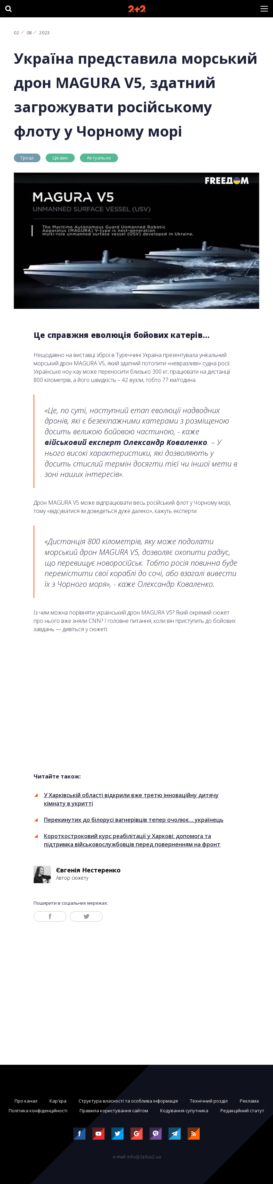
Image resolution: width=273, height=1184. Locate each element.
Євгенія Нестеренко (88, 870)
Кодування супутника (184, 1110)
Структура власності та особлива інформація (128, 1101)
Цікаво (60, 158)
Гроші (27, 158)
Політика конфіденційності (38, 1110)
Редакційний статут (242, 1110)
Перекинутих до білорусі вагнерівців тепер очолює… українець (134, 820)
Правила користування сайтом (114, 1110)
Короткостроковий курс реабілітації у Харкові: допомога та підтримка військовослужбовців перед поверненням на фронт (132, 840)
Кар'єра (57, 1101)
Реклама (249, 1101)
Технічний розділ (209, 1101)
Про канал (26, 1101)
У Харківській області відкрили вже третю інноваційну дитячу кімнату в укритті (131, 799)
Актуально (99, 158)
